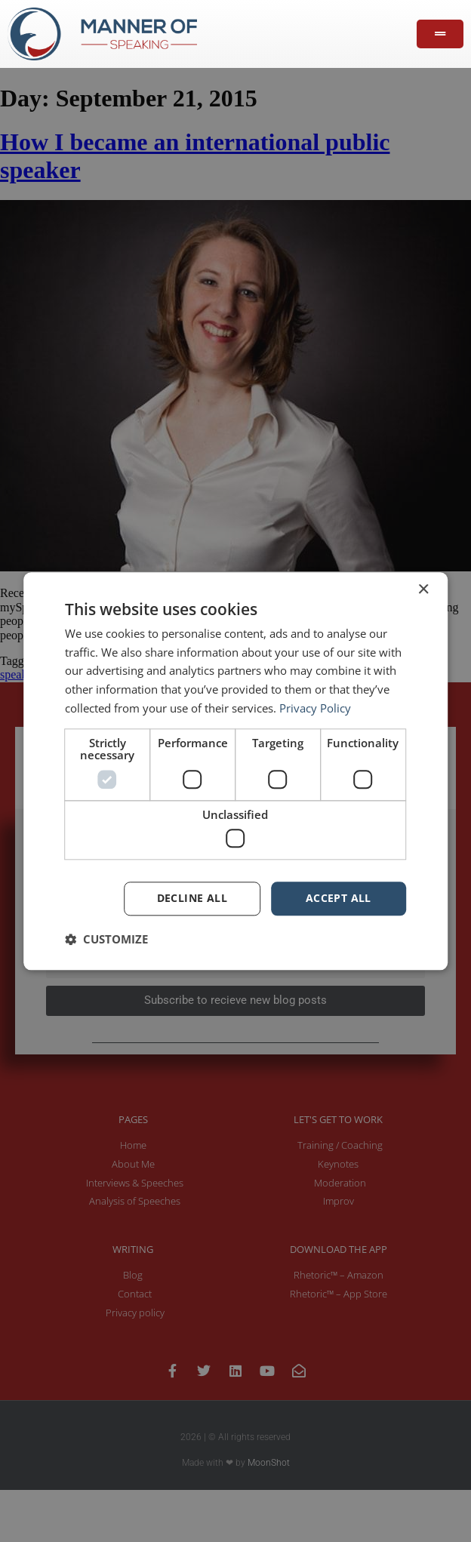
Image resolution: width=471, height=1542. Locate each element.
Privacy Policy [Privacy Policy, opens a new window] (315, 708)
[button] (106, 939)
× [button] (423, 590)
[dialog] (235, 771)
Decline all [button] (192, 898)
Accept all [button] (338, 898)
